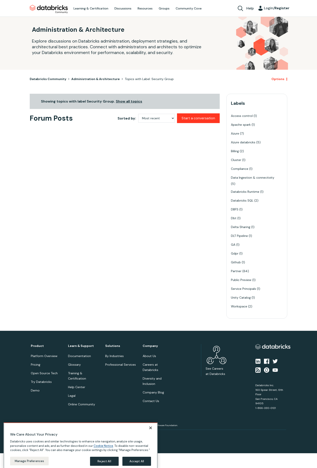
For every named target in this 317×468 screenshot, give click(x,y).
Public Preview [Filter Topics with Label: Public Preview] (241, 280)
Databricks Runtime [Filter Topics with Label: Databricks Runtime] (245, 192)
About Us (149, 356)
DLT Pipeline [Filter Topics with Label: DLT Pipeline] (239, 236)
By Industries (114, 356)
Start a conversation (198, 118)
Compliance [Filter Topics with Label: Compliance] (239, 169)
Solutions (112, 346)
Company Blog (153, 392)
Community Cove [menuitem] (189, 8)
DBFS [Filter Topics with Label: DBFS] (234, 209)
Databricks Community (48, 9)
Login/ (276, 8)
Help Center (76, 387)
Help (250, 8)
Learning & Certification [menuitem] (91, 8)
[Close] (150, 435)
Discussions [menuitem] (122, 8)
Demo (35, 390)
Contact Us (151, 401)
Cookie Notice (103, 453)
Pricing (35, 365)
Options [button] (277, 79)
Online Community (81, 404)
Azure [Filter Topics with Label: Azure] (235, 133)
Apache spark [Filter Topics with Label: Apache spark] (241, 125)
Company (150, 346)
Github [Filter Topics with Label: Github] (236, 262)
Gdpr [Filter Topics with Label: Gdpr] (234, 253)
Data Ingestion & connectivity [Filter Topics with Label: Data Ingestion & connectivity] (252, 178)
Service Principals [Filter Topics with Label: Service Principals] (243, 289)
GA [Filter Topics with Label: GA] (233, 245)
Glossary (74, 365)
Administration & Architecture (95, 79)
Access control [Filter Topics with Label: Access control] (242, 116)
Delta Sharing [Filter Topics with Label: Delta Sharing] (240, 227)
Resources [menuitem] (145, 8)
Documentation (79, 356)
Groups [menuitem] (164, 8)
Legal (72, 396)
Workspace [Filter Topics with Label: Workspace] (239, 306)
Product (37, 346)
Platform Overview (44, 356)
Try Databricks (41, 382)
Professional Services (120, 365)
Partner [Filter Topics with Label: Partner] (236, 271)
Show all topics (129, 101)
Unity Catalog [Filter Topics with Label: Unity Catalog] (241, 298)
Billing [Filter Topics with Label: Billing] (235, 151)
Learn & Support (81, 346)
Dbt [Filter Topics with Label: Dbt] (233, 218)
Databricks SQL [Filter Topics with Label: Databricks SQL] (242, 200)
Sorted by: (127, 118)
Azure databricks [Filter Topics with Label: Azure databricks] (243, 142)
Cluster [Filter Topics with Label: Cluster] (236, 160)
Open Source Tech (44, 373)
